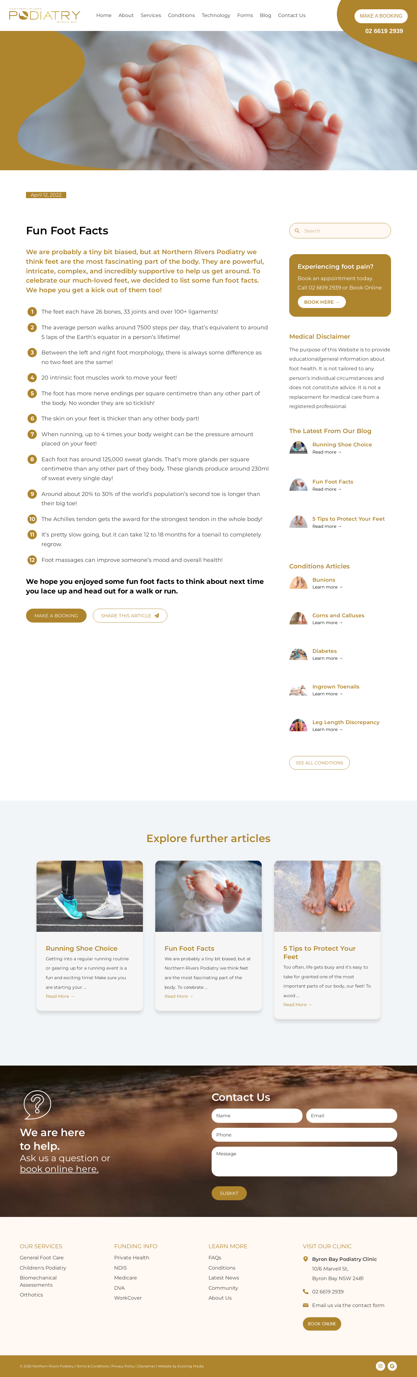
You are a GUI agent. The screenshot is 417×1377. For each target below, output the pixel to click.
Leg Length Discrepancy (346, 722)
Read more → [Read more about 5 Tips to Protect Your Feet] (327, 526)
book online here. (59, 1168)
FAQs (214, 1258)
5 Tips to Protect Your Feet (348, 519)
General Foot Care (42, 1258)
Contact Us (292, 15)
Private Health (131, 1258)
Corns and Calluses (338, 615)
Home (104, 15)
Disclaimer (146, 1366)
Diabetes (324, 651)
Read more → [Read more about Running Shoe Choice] (327, 452)
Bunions (323, 580)
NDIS (120, 1268)
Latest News (223, 1278)
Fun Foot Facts (332, 482)
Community (223, 1288)
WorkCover (128, 1298)
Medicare (125, 1278)
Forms (245, 15)
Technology (216, 15)
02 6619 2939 (384, 31)
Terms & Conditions (92, 1366)
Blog (265, 15)
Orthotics (31, 1295)
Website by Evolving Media (181, 1366)
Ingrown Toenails (335, 687)
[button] (317, 16)
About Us (220, 1298)
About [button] (126, 15)
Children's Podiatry (43, 1268)
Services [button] (151, 15)
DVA (119, 1288)
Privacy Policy (123, 1366)
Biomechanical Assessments (38, 1281)
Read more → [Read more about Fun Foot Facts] (327, 489)
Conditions (221, 1268)
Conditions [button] (181, 15)
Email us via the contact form (348, 1305)
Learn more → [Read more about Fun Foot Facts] (327, 587)
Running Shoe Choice (342, 444)
